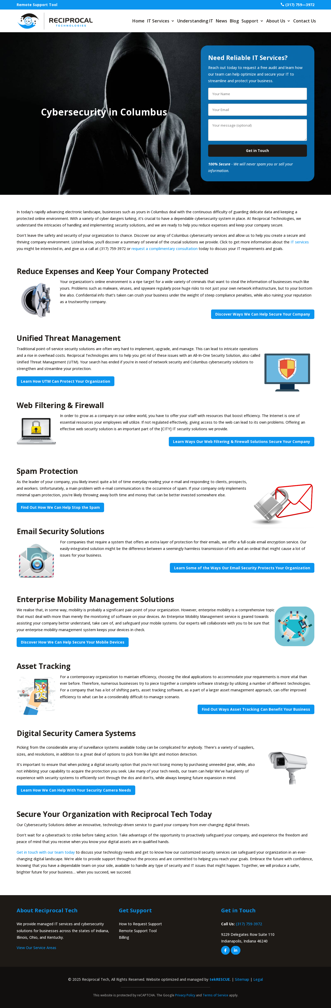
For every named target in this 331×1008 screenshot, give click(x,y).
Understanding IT (195, 21)
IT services (300, 241)
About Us (275, 21)
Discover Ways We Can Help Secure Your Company (262, 314)
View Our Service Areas (36, 947)
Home (138, 21)
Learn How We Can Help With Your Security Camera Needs (76, 790)
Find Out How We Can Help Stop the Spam (60, 507)
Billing (124, 937)
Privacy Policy (185, 995)
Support (249, 21)
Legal (258, 979)
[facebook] (225, 950)
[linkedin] (235, 950)
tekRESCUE (219, 979)
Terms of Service (215, 995)
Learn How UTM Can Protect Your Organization (65, 381)
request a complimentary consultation (165, 248)
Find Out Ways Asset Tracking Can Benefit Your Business (256, 709)
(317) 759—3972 (299, 4)
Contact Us (304, 21)
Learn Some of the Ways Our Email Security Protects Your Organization (242, 567)
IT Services (158, 21)
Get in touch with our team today (46, 852)
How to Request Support (140, 924)
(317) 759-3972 (249, 924)
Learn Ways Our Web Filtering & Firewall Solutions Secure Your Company (241, 441)
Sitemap (242, 979)
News (221, 21)
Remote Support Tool (37, 4)
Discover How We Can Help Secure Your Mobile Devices (72, 642)
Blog (234, 21)
